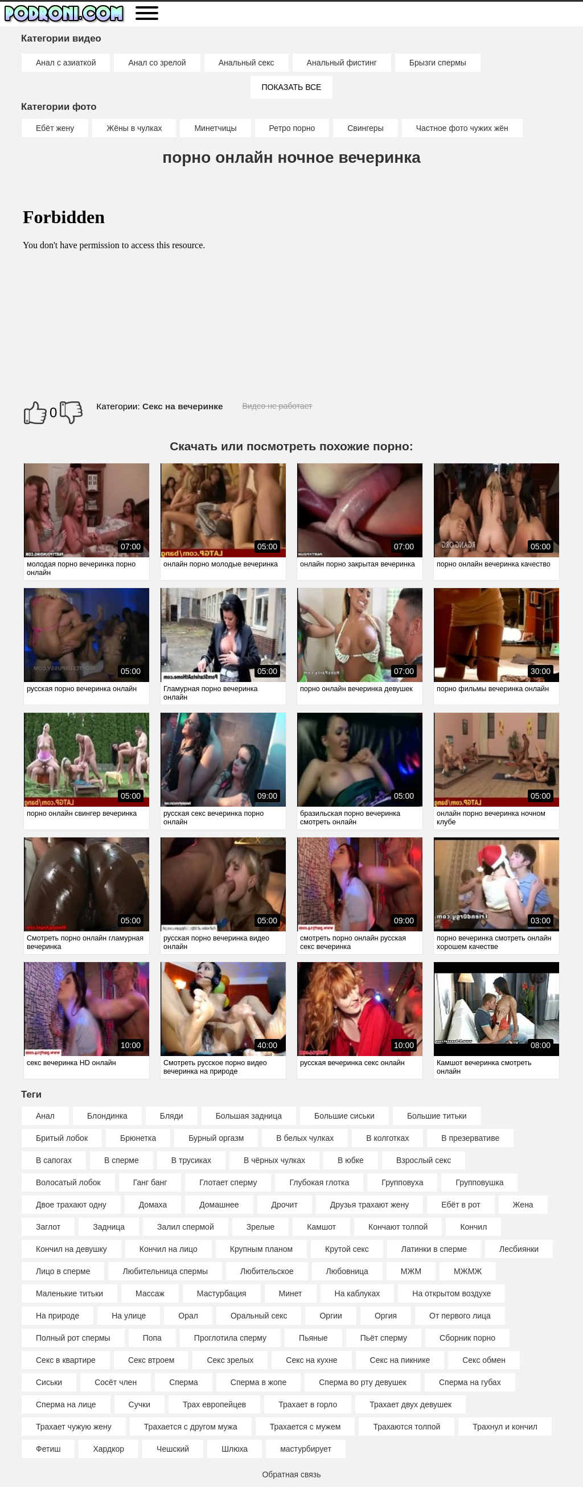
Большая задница (249, 1115)
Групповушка (479, 1182)
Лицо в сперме (63, 1271)
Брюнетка (138, 1138)
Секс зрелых (230, 1360)
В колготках (387, 1138)
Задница (109, 1226)
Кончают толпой (398, 1226)
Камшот (321, 1226)
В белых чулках (305, 1138)
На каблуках (357, 1293)
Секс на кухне (311, 1360)
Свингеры (365, 128)
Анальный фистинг (342, 62)
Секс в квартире (66, 1360)
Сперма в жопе (258, 1382)
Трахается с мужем (305, 1426)
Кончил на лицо (168, 1249)
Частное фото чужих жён (462, 128)
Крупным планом (261, 1249)
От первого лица (460, 1315)
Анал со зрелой (157, 62)
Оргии (330, 1315)
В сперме (121, 1160)
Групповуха (402, 1182)
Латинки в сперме (434, 1249)
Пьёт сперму (383, 1337)
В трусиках (191, 1160)
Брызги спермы (437, 62)
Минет (290, 1293)
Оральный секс (259, 1315)
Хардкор (108, 1448)
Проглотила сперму (230, 1337)
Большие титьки (437, 1115)
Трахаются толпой (406, 1426)
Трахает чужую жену (74, 1426)
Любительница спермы (165, 1271)
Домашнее (219, 1204)
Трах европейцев (214, 1404)
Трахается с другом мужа (190, 1426)
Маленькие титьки (69, 1293)
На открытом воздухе (451, 1293)
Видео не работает (277, 405)
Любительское (266, 1271)
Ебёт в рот (460, 1204)
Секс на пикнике (400, 1360)
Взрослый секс (423, 1160)
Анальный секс (246, 62)
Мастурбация (222, 1293)
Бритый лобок (62, 1138)
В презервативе (470, 1138)
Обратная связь (291, 1474)
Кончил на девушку (71, 1249)
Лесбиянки (519, 1249)
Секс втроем (151, 1360)
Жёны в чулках (134, 128)
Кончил (473, 1226)
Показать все (292, 87)
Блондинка (107, 1115)
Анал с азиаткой (66, 62)
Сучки (139, 1404)
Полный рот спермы (73, 1337)
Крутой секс (347, 1249)
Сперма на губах (470, 1382)
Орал (188, 1315)
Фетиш (48, 1448)
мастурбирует (305, 1448)
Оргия (386, 1315)
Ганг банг (150, 1182)
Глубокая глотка (319, 1182)
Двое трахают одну (71, 1204)
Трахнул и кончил (505, 1426)
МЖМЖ (468, 1271)
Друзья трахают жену (369, 1204)
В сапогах (54, 1160)
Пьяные (313, 1337)
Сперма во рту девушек (363, 1382)
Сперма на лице (66, 1404)
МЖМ (411, 1271)
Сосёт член (116, 1382)
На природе (57, 1315)
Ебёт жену (55, 128)
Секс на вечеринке (182, 406)
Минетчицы (215, 128)
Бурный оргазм (216, 1138)
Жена (523, 1204)
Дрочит (285, 1204)
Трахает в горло (307, 1404)
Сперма (183, 1382)
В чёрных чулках (274, 1160)
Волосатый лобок (68, 1182)
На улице (129, 1315)
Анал (45, 1115)
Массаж (150, 1293)
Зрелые (261, 1226)
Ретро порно (292, 128)
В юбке (351, 1160)
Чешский (173, 1448)
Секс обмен (484, 1360)
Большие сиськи (344, 1115)
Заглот (48, 1226)
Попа (152, 1337)
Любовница (347, 1271)
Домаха (153, 1204)
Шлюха (234, 1448)
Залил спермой (185, 1226)
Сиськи (49, 1382)
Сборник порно (467, 1337)
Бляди (171, 1115)
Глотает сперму (228, 1182)
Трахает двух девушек (410, 1404)
